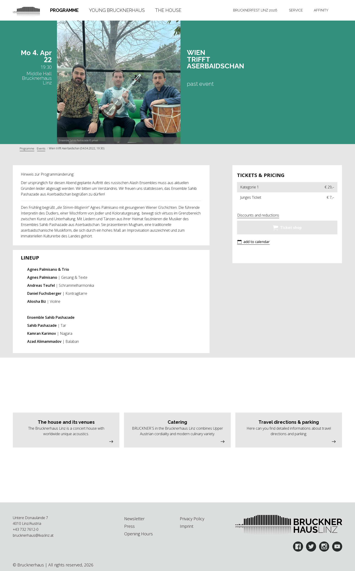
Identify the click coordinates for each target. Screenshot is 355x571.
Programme (64, 10)
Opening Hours (138, 533)
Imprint (186, 526)
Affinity (321, 10)
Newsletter (134, 518)
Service (296, 10)
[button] (253, 242)
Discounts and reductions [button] (258, 215)
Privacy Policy (192, 518)
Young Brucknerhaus (117, 10)
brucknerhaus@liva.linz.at (33, 535)
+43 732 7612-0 (25, 529)
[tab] (64, 10)
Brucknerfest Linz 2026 (255, 10)
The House (168, 10)
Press (129, 526)
